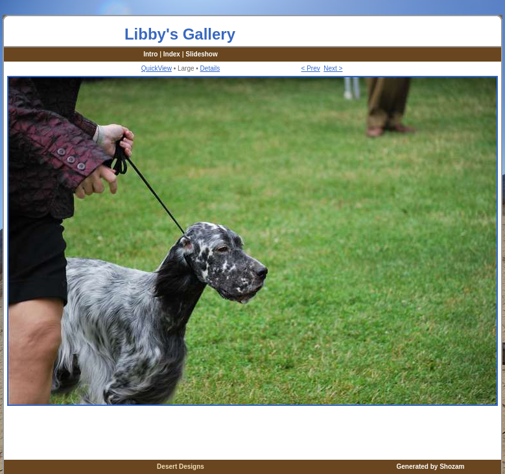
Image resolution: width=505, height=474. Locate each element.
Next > (332, 68)
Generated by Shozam (430, 466)
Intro (150, 54)
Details (210, 68)
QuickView (156, 68)
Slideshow (201, 54)
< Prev (310, 68)
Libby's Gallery (179, 34)
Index (171, 54)
